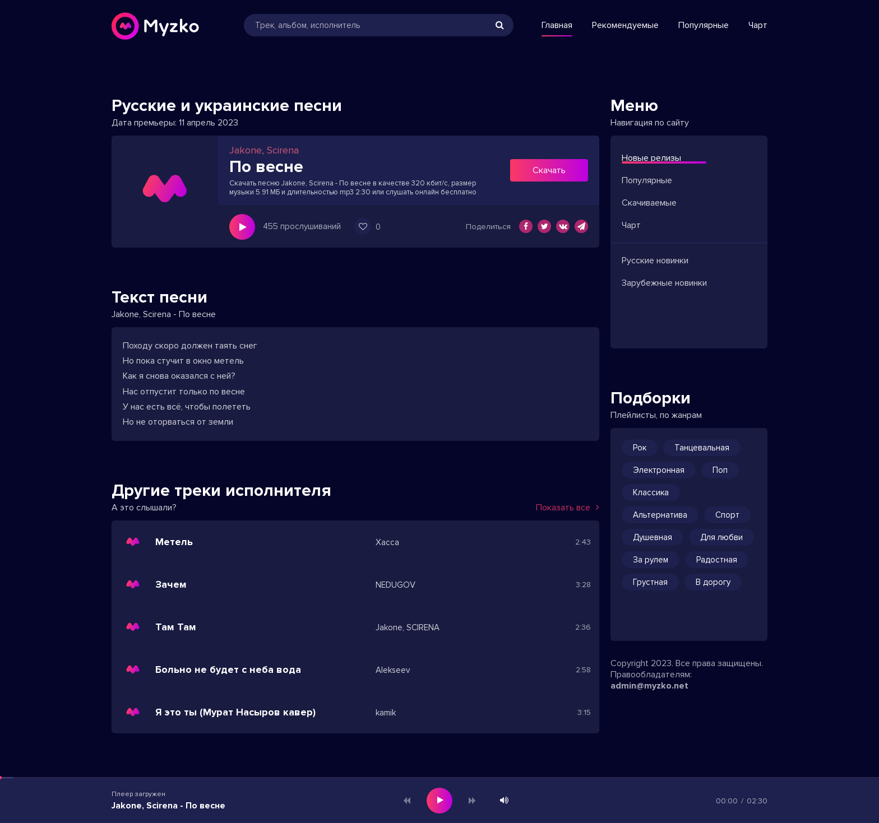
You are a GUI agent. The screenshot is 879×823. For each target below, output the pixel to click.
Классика (651, 492)
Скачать (549, 170)
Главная (557, 25)
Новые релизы (651, 158)
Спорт (727, 515)
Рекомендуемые (625, 25)
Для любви (721, 537)
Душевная (652, 537)
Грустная (650, 582)
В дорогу (713, 582)
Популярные (703, 25)
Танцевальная (701, 448)
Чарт (757, 25)
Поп (720, 470)
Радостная (716, 560)
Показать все (567, 507)
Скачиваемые (649, 202)
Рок (639, 448)
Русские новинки (655, 260)
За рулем (650, 560)
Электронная (658, 470)
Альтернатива (660, 515)
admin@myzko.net (649, 685)
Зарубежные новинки (664, 283)
